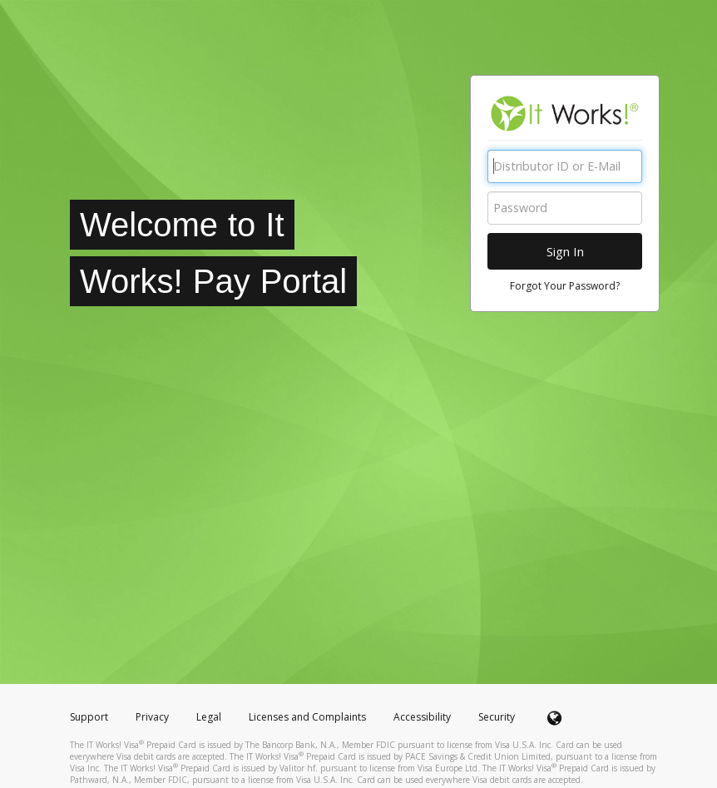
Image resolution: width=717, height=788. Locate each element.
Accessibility (422, 717)
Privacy (152, 717)
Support (89, 717)
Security (496, 717)
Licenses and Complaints (308, 717)
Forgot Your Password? (565, 286)
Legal (208, 717)
